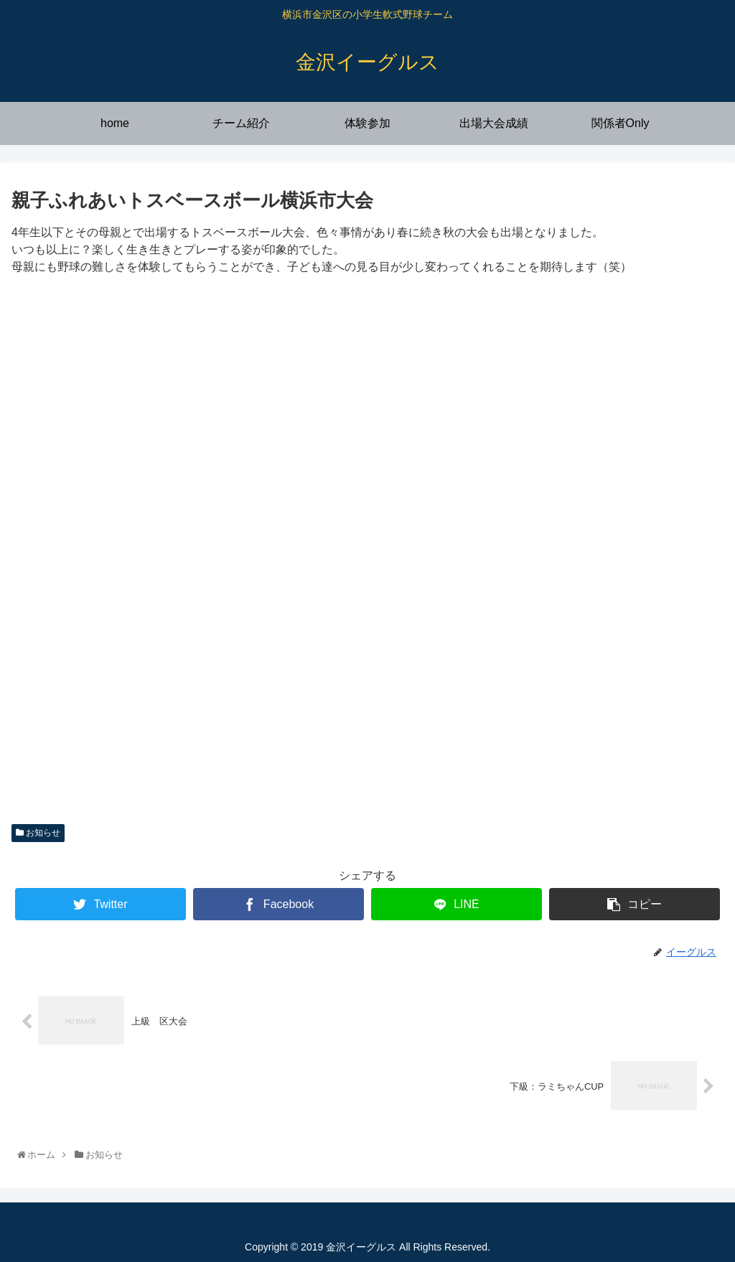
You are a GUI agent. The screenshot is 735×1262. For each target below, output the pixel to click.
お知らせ (38, 833)
